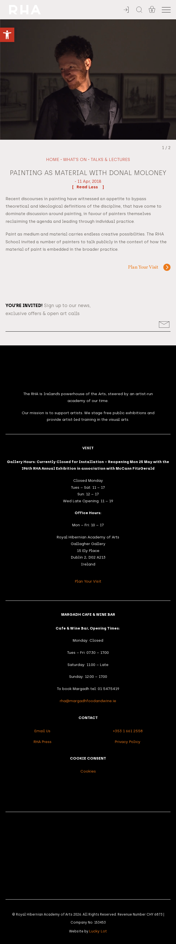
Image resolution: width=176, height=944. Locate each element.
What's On (75, 159)
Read (88, 186)
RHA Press (43, 741)
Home (52, 159)
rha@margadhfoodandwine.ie (88, 701)
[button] (7, 35)
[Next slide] (168, 79)
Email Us (42, 731)
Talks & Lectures (110, 159)
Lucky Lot (98, 931)
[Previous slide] (7, 79)
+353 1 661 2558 (128, 731)
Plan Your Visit (143, 267)
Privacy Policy (127, 741)
